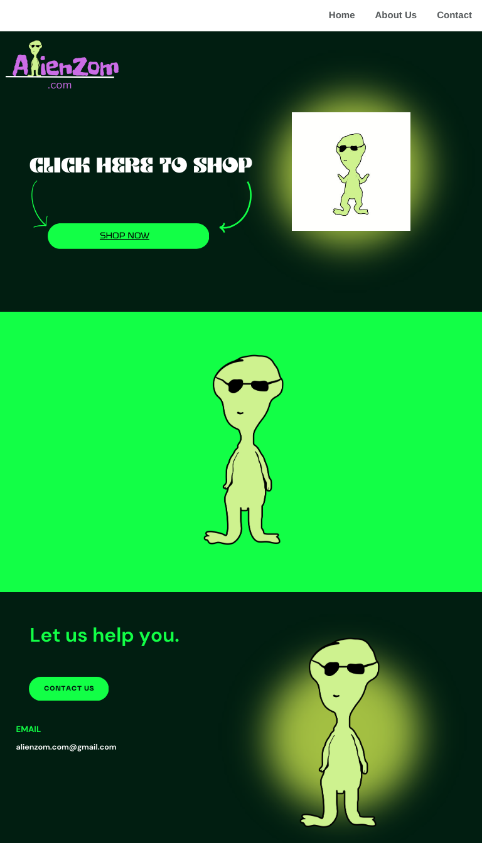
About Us (396, 15)
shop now (124, 235)
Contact (454, 15)
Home (342, 15)
